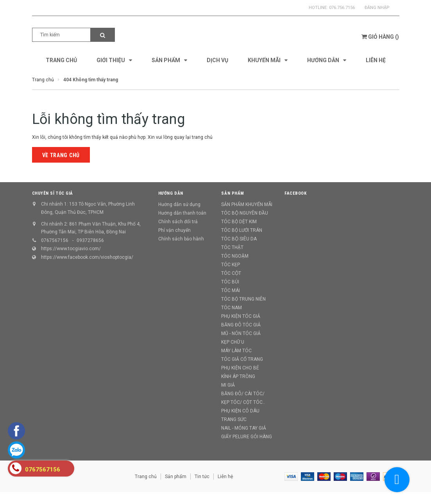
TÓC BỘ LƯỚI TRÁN (241, 230)
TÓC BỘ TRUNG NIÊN (243, 299)
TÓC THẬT (232, 247)
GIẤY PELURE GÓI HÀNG (246, 436)
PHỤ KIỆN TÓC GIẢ (240, 316)
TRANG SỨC (234, 419)
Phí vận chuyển (174, 230)
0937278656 (90, 240)
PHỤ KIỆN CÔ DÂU (240, 411)
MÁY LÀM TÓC (236, 350)
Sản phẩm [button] (232, 193)
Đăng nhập (377, 7)
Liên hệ (225, 476)
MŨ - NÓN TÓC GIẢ (241, 333)
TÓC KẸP (230, 264)
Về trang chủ (61, 155)
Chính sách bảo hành (181, 239)
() (380, 37)
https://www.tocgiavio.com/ (71, 248)
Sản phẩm (175, 476)
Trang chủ (146, 476)
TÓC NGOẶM (235, 256)
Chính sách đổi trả (178, 221)
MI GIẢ (228, 385)
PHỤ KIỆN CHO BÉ (240, 368)
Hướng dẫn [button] (170, 193)
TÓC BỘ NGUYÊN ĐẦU (244, 213)
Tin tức (202, 476)
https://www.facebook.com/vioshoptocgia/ (87, 257)
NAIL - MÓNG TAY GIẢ (243, 428)
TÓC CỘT (231, 273)
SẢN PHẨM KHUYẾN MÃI (246, 204)
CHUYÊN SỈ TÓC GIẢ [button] (52, 193)
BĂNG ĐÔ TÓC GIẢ (241, 325)
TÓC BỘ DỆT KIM (239, 221)
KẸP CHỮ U (232, 342)
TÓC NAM (231, 307)
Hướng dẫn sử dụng (179, 204)
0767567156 (54, 240)
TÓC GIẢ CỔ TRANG (242, 359)
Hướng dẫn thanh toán (182, 213)
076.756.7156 (342, 7)
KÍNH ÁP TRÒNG (238, 376)
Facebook (295, 193)
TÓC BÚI (230, 282)
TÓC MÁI (230, 290)
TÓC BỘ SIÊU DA (239, 239)
